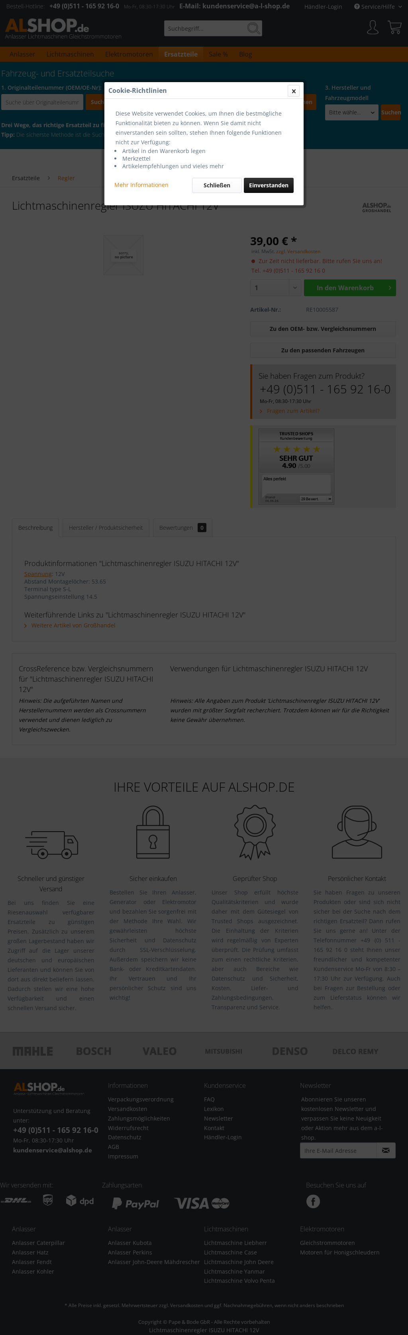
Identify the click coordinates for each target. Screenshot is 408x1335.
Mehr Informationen (141, 185)
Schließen (217, 185)
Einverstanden (268, 185)
